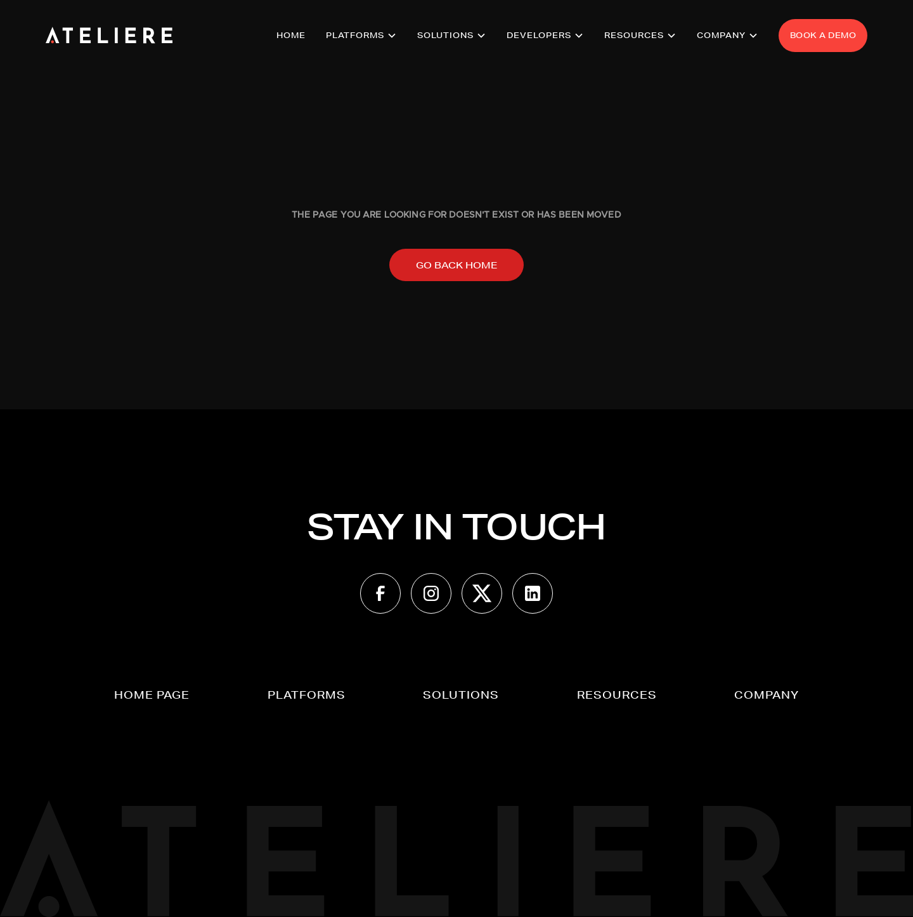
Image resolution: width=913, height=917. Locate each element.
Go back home (456, 265)
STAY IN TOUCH (456, 527)
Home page (152, 694)
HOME (291, 35)
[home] (109, 35)
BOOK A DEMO (823, 35)
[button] (361, 35)
